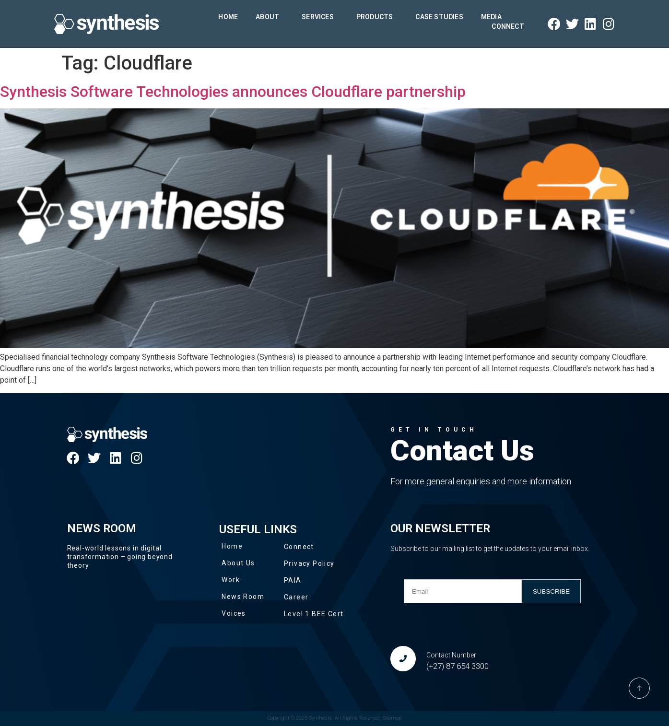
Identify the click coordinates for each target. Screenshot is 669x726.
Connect (508, 26)
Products (377, 17)
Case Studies (439, 17)
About (270, 17)
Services (320, 17)
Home (228, 17)
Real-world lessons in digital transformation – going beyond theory (120, 556)
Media (493, 17)
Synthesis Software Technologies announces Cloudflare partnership (233, 91)
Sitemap (392, 718)
